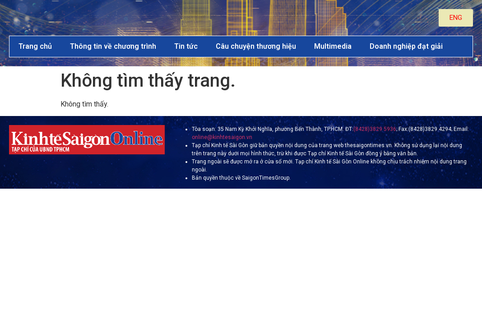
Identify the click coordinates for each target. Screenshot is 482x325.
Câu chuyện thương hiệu (256, 46)
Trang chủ (35, 46)
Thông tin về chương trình (113, 46)
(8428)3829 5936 (374, 129)
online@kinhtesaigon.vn (222, 137)
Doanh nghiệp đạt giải (406, 46)
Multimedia (333, 46)
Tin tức (186, 46)
